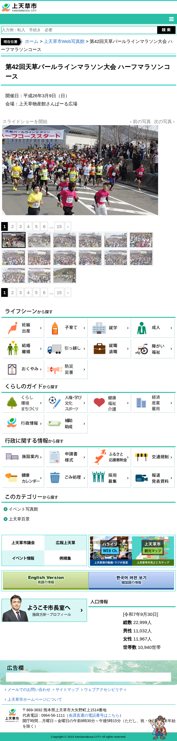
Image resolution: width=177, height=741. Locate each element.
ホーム (31, 41)
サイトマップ (67, 690)
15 (59, 226)
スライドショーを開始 (24, 121)
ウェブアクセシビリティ (105, 690)
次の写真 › (164, 121)
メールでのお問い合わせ (29, 690)
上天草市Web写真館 (64, 41)
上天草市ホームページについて (35, 699)
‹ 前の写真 (140, 121)
